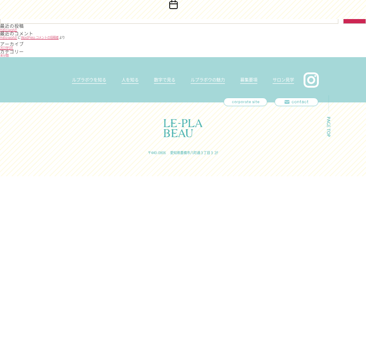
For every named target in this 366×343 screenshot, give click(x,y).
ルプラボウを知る (89, 79)
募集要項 (248, 79)
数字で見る (164, 79)
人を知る (130, 79)
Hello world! (8, 30)
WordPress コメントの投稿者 (40, 37)
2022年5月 (6, 48)
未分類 (4, 55)
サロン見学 (283, 79)
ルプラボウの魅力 (208, 79)
